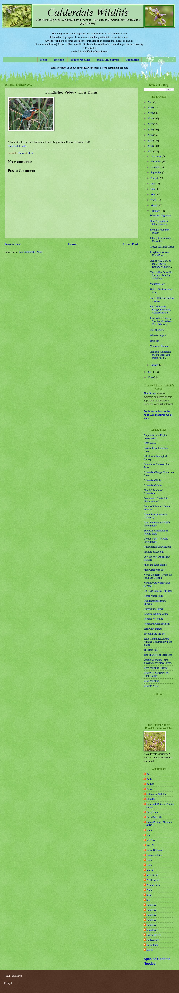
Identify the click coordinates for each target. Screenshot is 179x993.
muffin (149, 950)
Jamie (149, 830)
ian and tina (152, 945)
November (156, 161)
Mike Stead (152, 875)
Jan (148, 835)
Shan (149, 895)
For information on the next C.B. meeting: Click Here (158, 415)
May (153, 194)
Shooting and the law (154, 633)
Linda (149, 860)
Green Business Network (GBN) (159, 824)
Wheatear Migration (160, 215)
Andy (149, 779)
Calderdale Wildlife (156, 794)
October (155, 167)
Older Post (130, 244)
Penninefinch (153, 885)
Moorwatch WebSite (154, 569)
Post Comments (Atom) (31, 252)
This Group (150, 393)
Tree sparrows (157, 329)
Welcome (59, 59)
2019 (150, 113)
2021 (150, 102)
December (156, 156)
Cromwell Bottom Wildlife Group (160, 806)
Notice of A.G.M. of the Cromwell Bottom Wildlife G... (161, 263)
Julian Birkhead (154, 850)
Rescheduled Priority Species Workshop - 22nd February (161, 321)
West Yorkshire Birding (156, 667)
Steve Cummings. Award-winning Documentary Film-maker (158, 641)
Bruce (149, 789)
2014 (150, 140)
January (155, 365)
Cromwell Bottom (159, 346)
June (153, 189)
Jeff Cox (150, 840)
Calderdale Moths (153, 485)
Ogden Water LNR (153, 595)
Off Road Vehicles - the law (158, 590)
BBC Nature (150, 443)
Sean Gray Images (153, 628)
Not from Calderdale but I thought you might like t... (160, 354)
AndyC (150, 784)
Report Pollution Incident (157, 623)
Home (43, 59)
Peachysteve (152, 880)
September (156, 172)
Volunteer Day (157, 284)
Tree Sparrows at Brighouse (158, 654)
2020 (150, 107)
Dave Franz (152, 812)
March (154, 205)
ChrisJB (150, 799)
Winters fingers (158, 335)
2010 (150, 377)
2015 (150, 135)
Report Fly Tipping (153, 618)
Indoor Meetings (80, 59)
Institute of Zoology (154, 551)
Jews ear (154, 340)
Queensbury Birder (153, 609)
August (155, 178)
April (154, 200)
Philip (149, 890)
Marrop (150, 870)
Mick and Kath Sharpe (155, 564)
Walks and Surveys (108, 59)
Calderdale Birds (152, 480)
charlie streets (153, 935)
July (153, 183)
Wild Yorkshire (151, 681)
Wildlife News (151, 686)
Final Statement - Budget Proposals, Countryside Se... (160, 309)
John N (150, 845)
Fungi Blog (132, 59)
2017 (150, 124)
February (156, 211)
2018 (150, 118)
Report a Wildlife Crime (156, 614)
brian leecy (152, 930)
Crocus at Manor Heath (162, 246)
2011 (150, 372)
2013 (150, 146)
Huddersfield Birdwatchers (157, 546)
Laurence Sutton (154, 855)
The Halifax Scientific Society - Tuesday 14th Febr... (161, 275)
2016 (150, 129)
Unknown (151, 905)
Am (148, 774)
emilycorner (152, 940)
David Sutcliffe (154, 817)
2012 (150, 151)
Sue (148, 900)
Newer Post (13, 244)
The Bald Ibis (150, 649)
